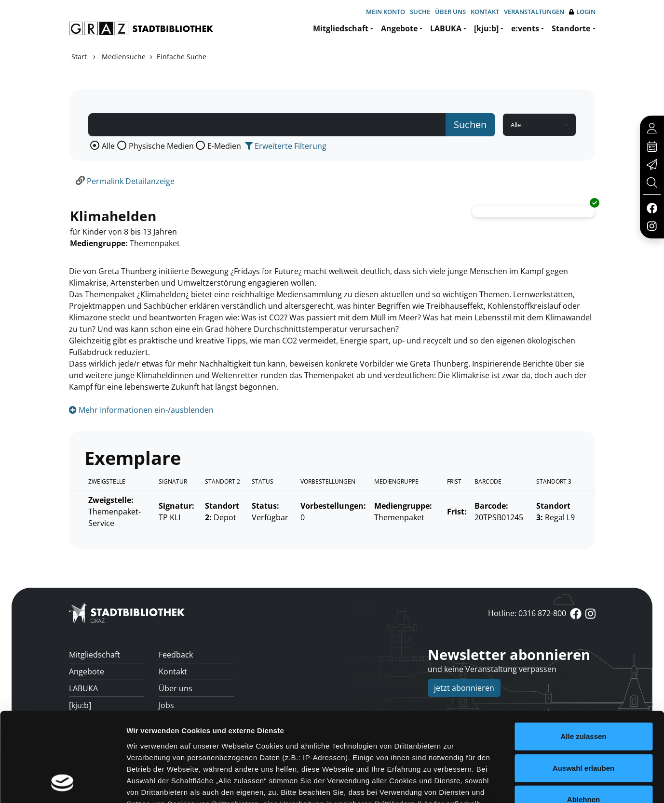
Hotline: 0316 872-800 (527, 613)
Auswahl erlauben (583, 687)
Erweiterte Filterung (285, 146)
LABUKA (445, 28)
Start (79, 56)
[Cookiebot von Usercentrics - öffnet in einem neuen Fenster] (62, 784)
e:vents (525, 28)
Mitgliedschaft (340, 28)
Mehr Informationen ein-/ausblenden (141, 410)
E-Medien (224, 146)
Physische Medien (161, 146)
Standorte (571, 28)
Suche (420, 11)
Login (582, 11)
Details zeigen (512, 784)
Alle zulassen (583, 656)
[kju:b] (486, 28)
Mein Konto (385, 11)
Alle (108, 146)
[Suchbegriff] (267, 124)
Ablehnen (583, 719)
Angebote (399, 28)
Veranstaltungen (534, 11)
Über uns (450, 11)
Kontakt (485, 11)
